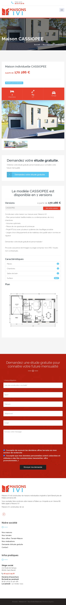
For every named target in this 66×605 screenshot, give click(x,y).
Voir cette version (52, 208)
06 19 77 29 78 (19, 3)
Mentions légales (48, 602)
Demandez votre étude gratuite (26, 174)
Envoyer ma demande (33, 467)
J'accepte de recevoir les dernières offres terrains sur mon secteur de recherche (30, 451)
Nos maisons (48, 45)
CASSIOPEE (59, 45)
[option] (33, 119)
